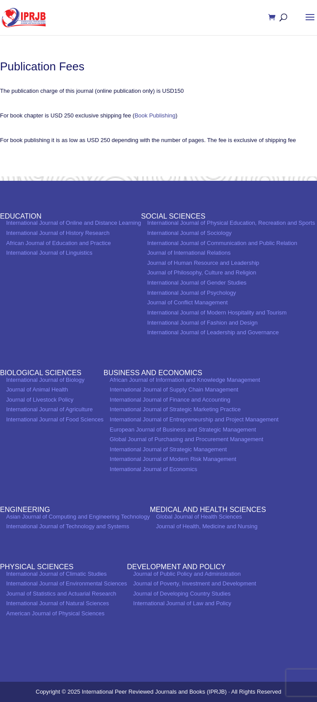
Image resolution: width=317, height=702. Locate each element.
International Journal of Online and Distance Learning (73, 222)
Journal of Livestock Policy (39, 399)
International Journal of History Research (58, 233)
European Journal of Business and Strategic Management (183, 429)
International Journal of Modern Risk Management (173, 459)
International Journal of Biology (45, 380)
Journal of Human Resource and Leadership (203, 263)
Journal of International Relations (189, 252)
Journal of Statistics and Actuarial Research (61, 593)
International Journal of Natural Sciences (57, 603)
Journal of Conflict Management (187, 302)
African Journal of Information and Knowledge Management (185, 380)
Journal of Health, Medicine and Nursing (206, 526)
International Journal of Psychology (191, 292)
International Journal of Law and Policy (182, 603)
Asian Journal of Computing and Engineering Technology (78, 516)
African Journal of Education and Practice (58, 243)
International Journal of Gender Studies (196, 282)
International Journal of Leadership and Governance (213, 332)
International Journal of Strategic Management (168, 449)
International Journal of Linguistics (49, 252)
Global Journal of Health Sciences (199, 516)
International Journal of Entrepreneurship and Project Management (194, 419)
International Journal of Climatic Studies (56, 573)
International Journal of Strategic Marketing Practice (175, 409)
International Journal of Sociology (189, 233)
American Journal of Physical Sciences (55, 613)
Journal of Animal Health (37, 389)
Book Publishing (154, 115)
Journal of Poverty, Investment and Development (194, 583)
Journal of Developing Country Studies (182, 593)
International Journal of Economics (153, 469)
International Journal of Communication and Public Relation (222, 243)
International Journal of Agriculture (49, 409)
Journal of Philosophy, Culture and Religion (201, 272)
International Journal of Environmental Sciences (66, 583)
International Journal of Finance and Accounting (170, 399)
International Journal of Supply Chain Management (174, 389)
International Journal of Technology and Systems (67, 526)
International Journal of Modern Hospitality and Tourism (217, 312)
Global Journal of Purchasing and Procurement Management (186, 439)
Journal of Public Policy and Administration (187, 573)
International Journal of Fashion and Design (202, 322)
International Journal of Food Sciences (55, 419)
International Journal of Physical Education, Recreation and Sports (231, 222)
